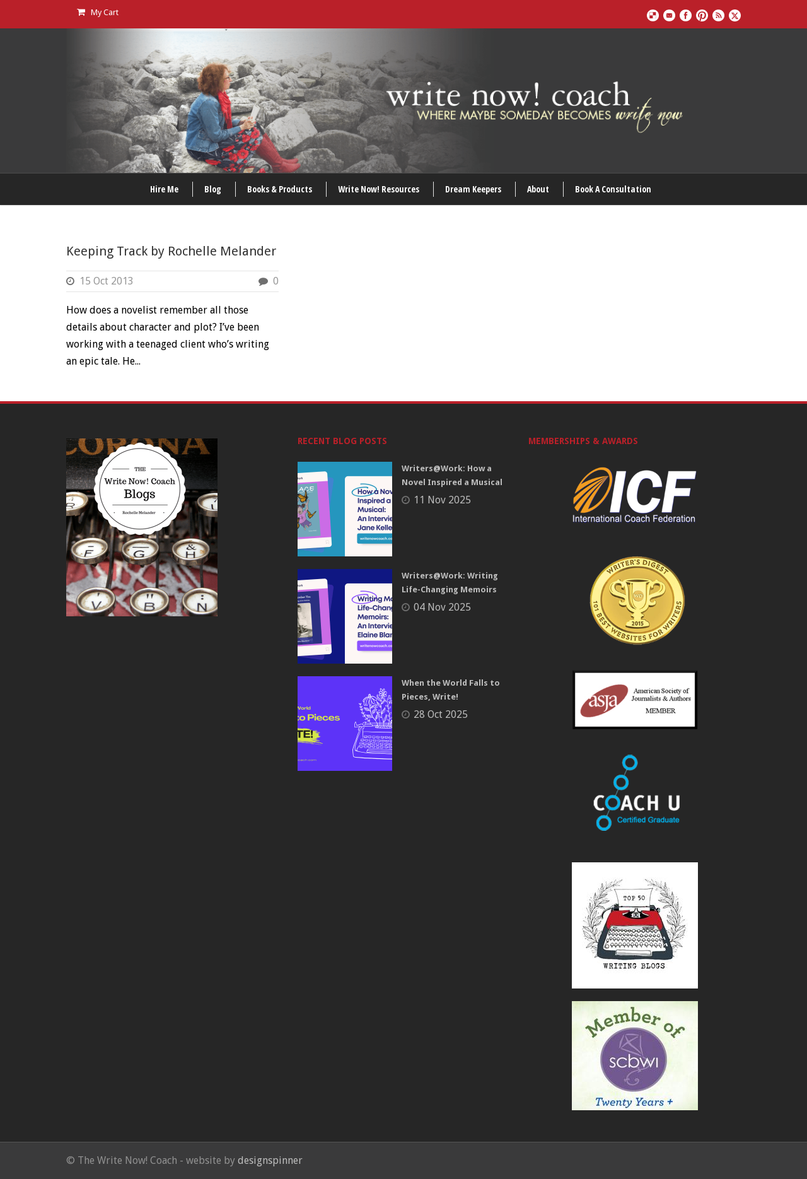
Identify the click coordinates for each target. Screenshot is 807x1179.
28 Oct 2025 (441, 714)
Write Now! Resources (378, 189)
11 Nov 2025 (442, 500)
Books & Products (279, 189)
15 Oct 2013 (106, 281)
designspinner (270, 1160)
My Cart (98, 12)
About (538, 189)
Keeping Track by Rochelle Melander (171, 251)
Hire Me (164, 189)
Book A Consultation (613, 189)
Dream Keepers (473, 189)
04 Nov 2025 (442, 607)
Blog (212, 189)
